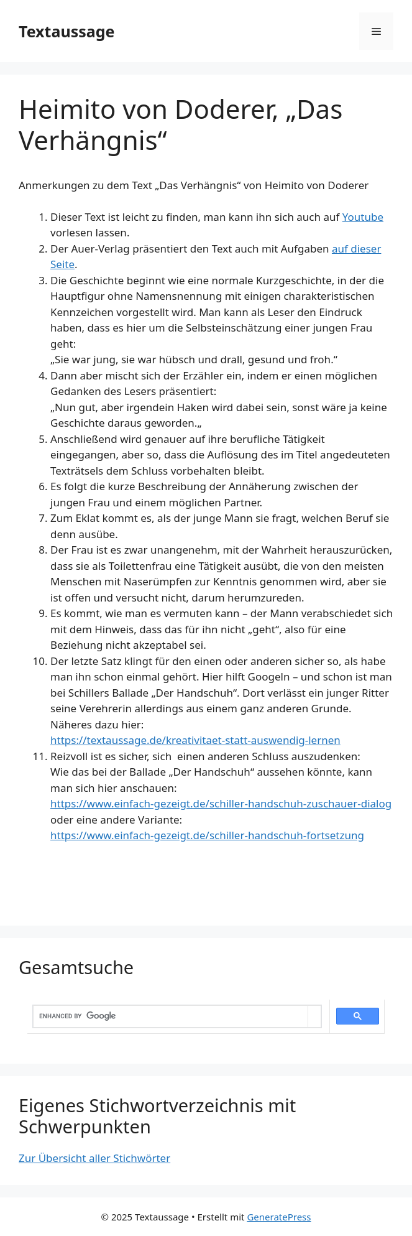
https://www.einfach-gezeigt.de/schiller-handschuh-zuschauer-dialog (220, 803)
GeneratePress (279, 1216)
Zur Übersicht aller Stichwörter (94, 1158)
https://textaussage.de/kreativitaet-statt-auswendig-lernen (195, 740)
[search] (170, 1016)
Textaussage (66, 31)
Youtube (362, 217)
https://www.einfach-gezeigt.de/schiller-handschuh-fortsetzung (207, 835)
